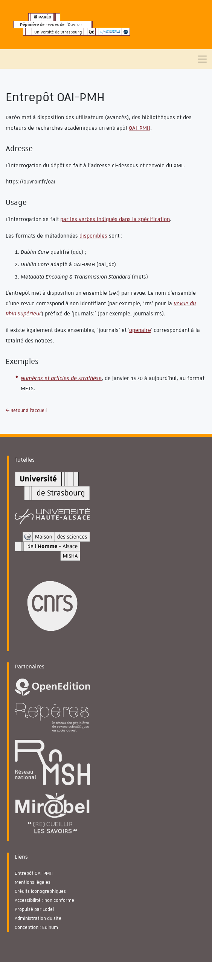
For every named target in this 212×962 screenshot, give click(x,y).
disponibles (93, 235)
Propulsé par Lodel (34, 909)
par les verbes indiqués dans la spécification (115, 219)
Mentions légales (32, 882)
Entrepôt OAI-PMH (34, 873)
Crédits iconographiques (40, 891)
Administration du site (38, 918)
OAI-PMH (139, 127)
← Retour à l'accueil (26, 411)
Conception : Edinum (36, 927)
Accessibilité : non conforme (44, 900)
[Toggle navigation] (202, 59)
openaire (140, 330)
